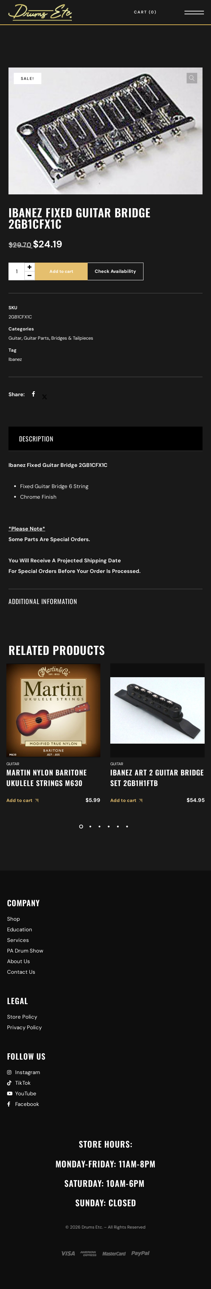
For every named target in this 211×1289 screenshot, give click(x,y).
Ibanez (15, 359)
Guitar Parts (36, 338)
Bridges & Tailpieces (72, 338)
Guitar (15, 338)
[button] (192, 78)
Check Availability (115, 271)
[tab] (105, 439)
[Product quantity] (21, 271)
